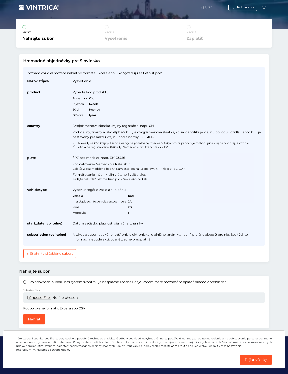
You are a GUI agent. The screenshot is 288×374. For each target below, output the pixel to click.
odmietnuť (178, 345)
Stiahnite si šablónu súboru (50, 253)
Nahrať (34, 319)
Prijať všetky (256, 360)
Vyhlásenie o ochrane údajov (51, 349)
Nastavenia (234, 345)
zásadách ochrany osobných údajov (101, 345)
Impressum (23, 349)
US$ (205, 7)
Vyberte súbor (31, 290)
